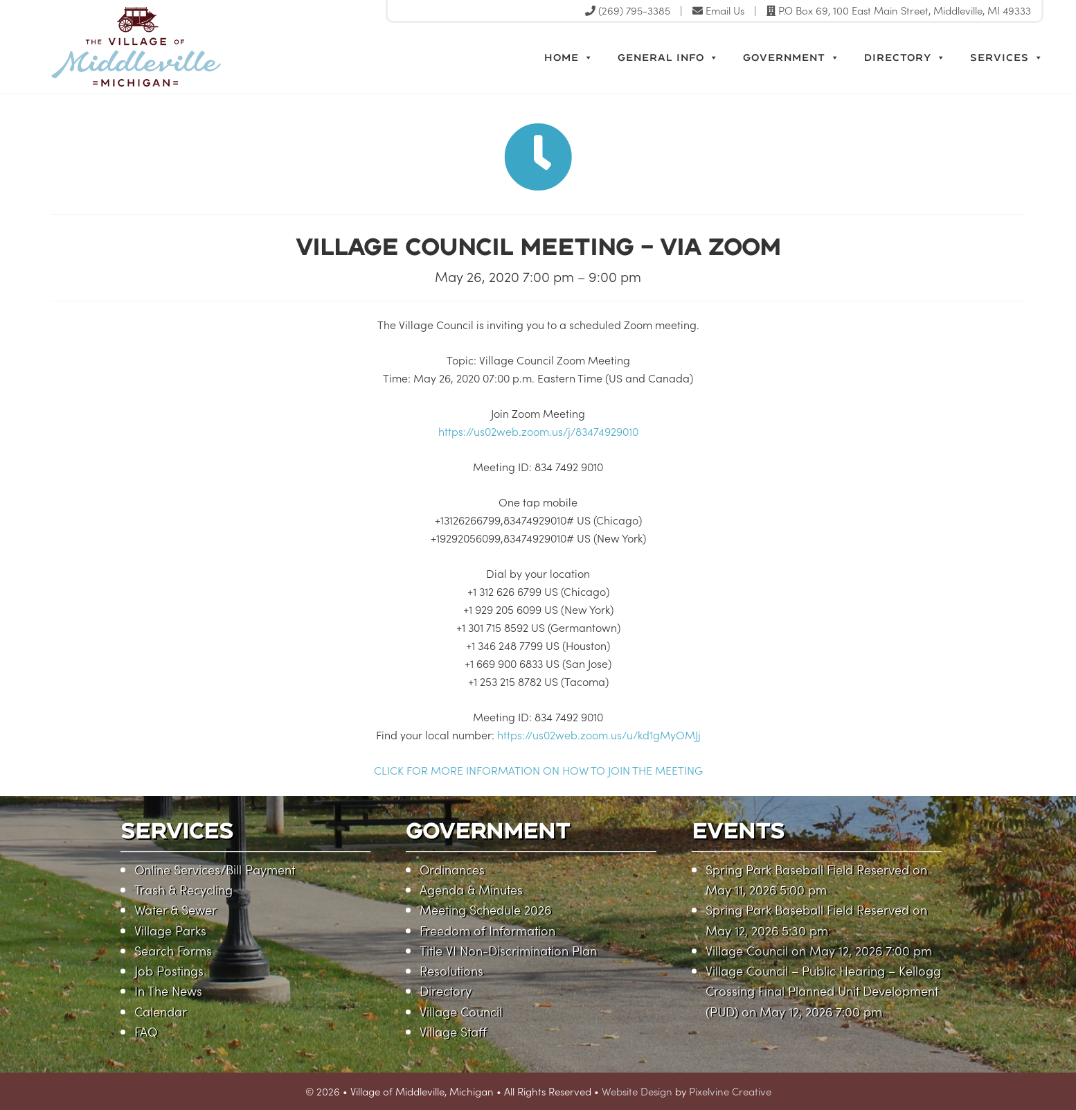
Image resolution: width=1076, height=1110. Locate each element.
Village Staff (453, 1031)
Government (791, 57)
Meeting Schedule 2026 (485, 909)
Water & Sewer (175, 909)
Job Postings (169, 970)
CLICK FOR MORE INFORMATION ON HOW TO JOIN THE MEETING (538, 769)
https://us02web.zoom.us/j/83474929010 (538, 431)
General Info (668, 57)
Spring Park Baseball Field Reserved (807, 869)
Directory (905, 57)
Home (568, 57)
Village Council (461, 1011)
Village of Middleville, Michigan (198, 47)
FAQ (145, 1031)
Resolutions (451, 970)
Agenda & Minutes (471, 889)
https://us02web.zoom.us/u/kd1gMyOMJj (599, 734)
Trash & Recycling (183, 889)
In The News (168, 990)
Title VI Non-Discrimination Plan (508, 950)
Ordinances (452, 869)
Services (1006, 57)
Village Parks (170, 930)
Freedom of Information (487, 930)
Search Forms (173, 950)
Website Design (637, 1091)
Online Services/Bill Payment (214, 869)
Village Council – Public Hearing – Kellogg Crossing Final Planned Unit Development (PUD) (823, 991)
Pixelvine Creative (730, 1091)
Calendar (160, 1011)
